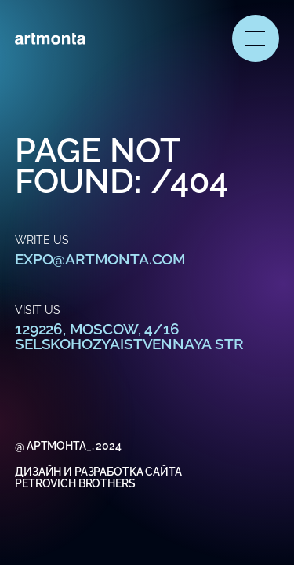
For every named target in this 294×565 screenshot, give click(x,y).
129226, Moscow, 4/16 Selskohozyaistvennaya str (129, 336)
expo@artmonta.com (100, 259)
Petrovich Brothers (75, 483)
